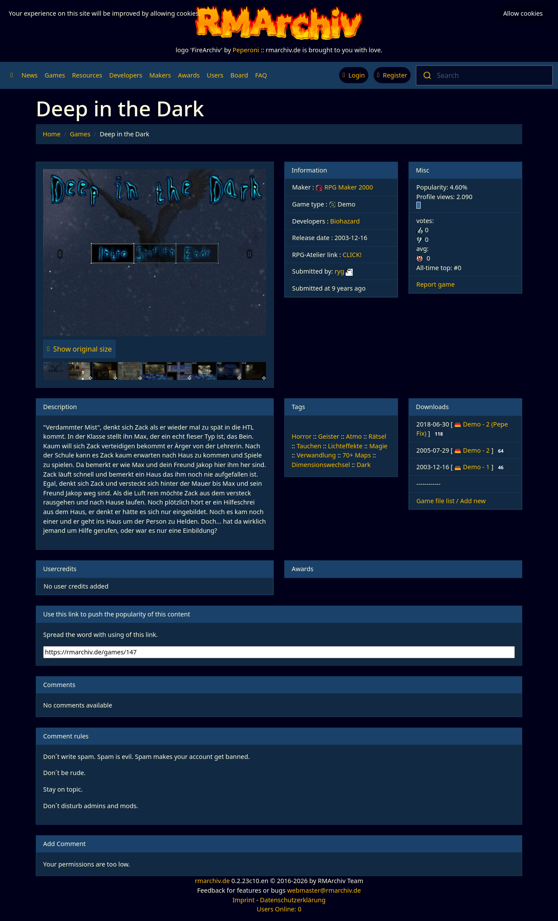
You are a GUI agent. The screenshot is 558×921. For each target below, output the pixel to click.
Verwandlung (316, 455)
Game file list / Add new (451, 501)
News (29, 75)
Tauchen (308, 446)
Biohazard (345, 221)
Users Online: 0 (279, 909)
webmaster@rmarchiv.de (324, 890)
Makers (160, 75)
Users (215, 75)
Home (52, 134)
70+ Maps (357, 455)
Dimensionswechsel (321, 464)
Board (239, 75)
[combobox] (484, 75)
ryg (339, 271)
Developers (125, 75)
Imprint (243, 900)
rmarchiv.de (212, 881)
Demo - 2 (477, 450)
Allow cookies (523, 13)
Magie (378, 446)
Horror (302, 436)
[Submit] (426, 75)
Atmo (354, 436)
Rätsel (377, 436)
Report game (435, 284)
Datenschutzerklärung (292, 900)
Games (54, 75)
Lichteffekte (345, 446)
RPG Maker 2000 (344, 187)
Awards (189, 75)
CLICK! (352, 255)
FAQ (261, 75)
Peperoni (246, 50)
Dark (364, 464)
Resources (87, 75)
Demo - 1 (477, 467)
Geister (328, 436)
